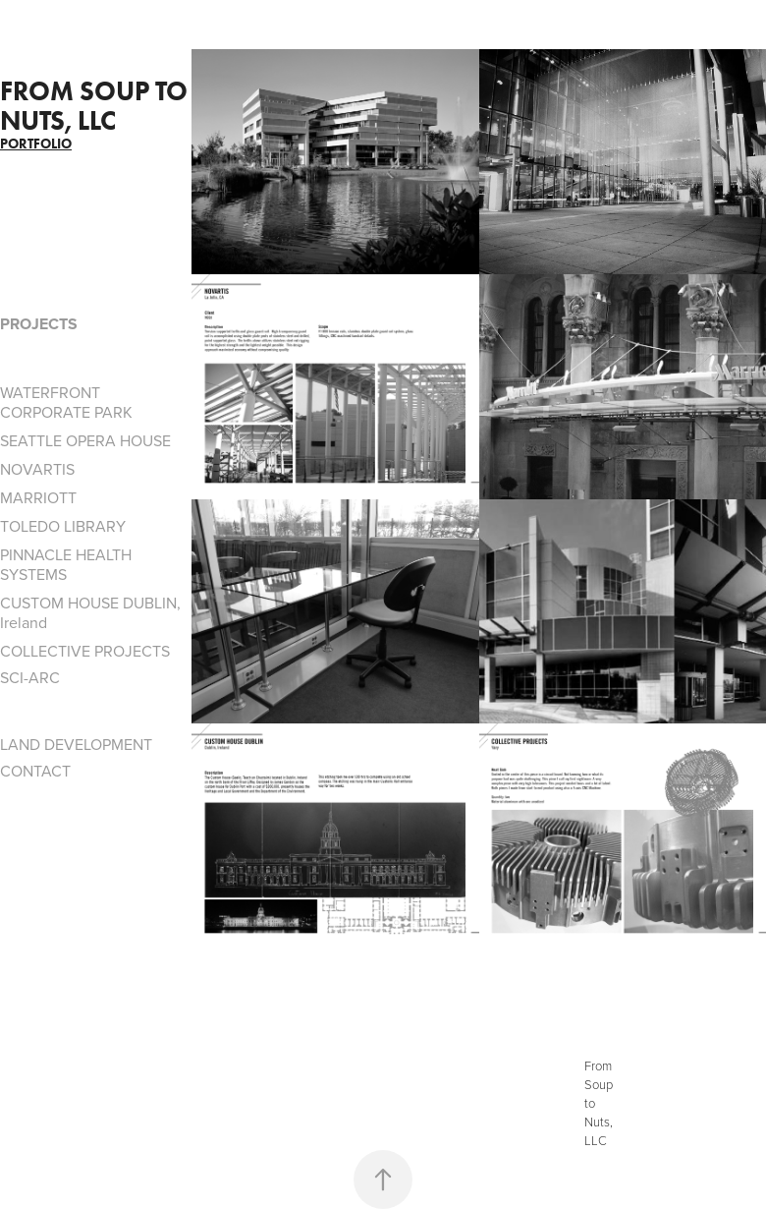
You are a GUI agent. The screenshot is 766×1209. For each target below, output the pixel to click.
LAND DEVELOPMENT (76, 744)
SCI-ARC (30, 677)
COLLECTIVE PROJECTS (85, 651)
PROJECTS (39, 324)
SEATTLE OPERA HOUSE (85, 440)
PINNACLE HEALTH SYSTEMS (66, 564)
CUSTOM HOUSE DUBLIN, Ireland (90, 612)
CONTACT (35, 770)
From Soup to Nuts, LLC (96, 106)
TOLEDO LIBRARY (63, 526)
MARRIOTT (38, 497)
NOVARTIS (37, 469)
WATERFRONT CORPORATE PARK (66, 402)
